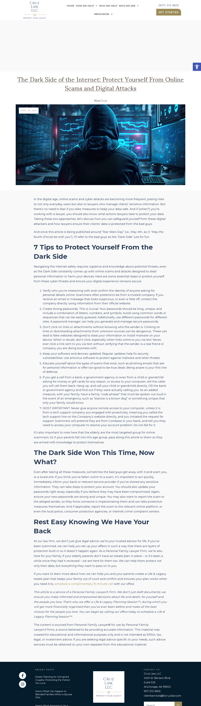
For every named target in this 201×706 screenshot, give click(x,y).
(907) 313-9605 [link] (168, 5)
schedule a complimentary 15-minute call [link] (84, 532)
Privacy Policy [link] (124, 681)
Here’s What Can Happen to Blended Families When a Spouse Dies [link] (53, 643)
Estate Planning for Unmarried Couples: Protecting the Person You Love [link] (52, 628)
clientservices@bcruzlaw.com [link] (162, 644)
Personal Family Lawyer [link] (75, 681)
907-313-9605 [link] (152, 639)
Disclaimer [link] (141, 681)
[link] (197, 67)
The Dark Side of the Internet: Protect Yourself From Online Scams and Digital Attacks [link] (100, 31)
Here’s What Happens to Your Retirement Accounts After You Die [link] (52, 657)
